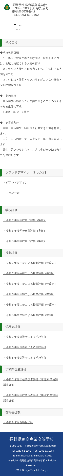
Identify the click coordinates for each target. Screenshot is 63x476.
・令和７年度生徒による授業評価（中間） (28, 273)
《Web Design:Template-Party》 (31, 470)
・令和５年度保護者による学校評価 (24, 357)
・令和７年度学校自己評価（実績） (24, 220)
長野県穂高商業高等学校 (32, 460)
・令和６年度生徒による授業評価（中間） (28, 294)
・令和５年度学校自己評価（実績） (24, 241)
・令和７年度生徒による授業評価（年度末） (30, 262)
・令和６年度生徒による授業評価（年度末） (30, 283)
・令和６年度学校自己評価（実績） (24, 230)
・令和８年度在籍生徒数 (18, 422)
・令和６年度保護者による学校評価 (24, 347)
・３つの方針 (11, 193)
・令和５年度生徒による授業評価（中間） (28, 315)
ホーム (17, 27)
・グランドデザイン (15, 182)
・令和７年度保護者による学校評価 (24, 336)
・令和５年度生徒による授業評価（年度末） (30, 304)
